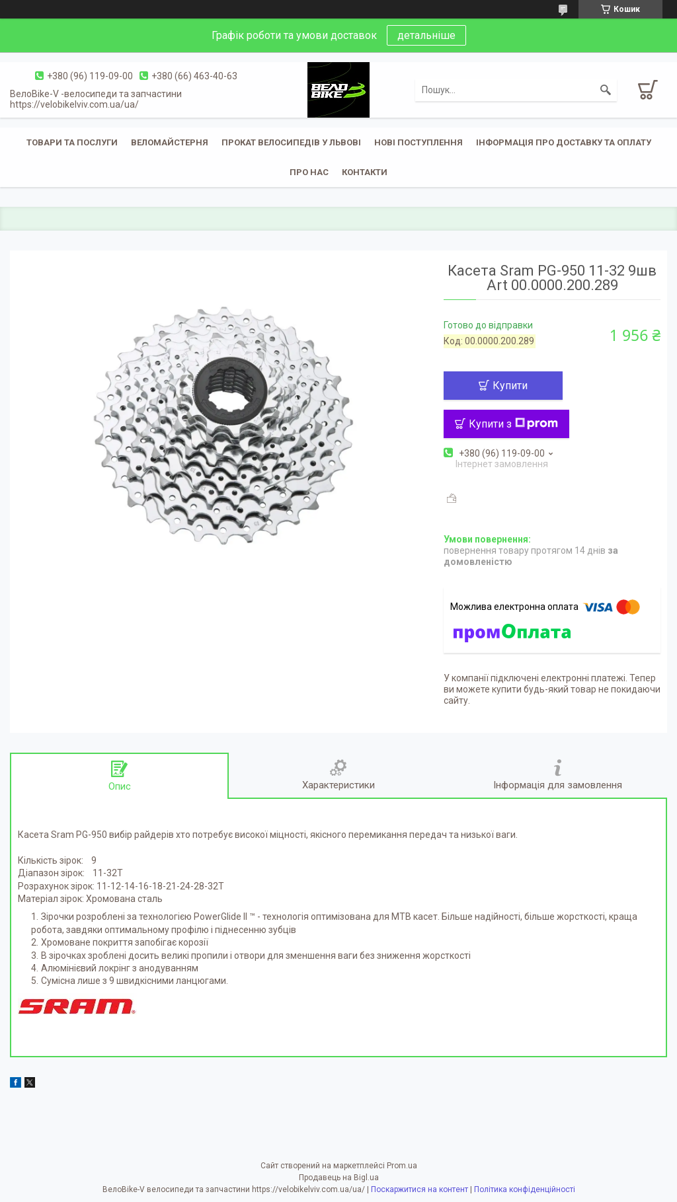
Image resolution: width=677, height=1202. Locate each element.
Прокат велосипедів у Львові (291, 142)
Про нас (309, 172)
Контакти (364, 172)
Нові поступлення (418, 142)
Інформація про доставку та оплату (563, 142)
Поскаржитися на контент (419, 1189)
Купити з (513, 424)
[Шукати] (605, 89)
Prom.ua (402, 1165)
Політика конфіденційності (524, 1189)
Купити (510, 385)
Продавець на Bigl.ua (339, 1177)
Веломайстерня (169, 142)
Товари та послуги (72, 142)
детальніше (426, 35)
